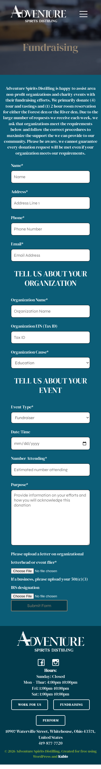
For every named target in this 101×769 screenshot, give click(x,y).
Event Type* (50, 413)
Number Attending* (50, 465)
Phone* (50, 225)
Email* (50, 251)
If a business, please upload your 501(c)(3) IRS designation (50, 588)
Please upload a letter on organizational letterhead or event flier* (50, 563)
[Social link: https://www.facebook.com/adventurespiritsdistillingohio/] (43, 662)
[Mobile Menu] (84, 14)
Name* (50, 172)
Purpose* (50, 513)
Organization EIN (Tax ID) (50, 333)
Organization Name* (50, 307)
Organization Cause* (50, 358)
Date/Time (50, 439)
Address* (50, 199)
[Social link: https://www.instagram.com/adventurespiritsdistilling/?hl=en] (57, 662)
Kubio (63, 756)
